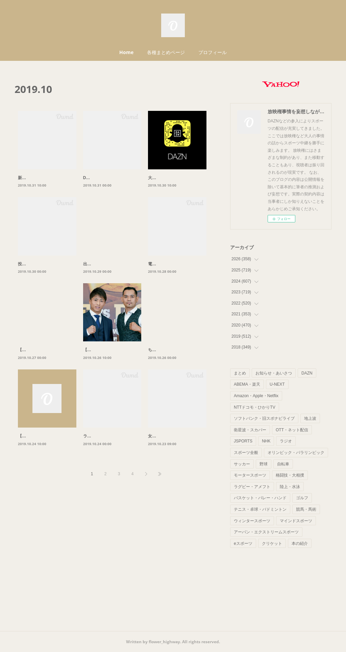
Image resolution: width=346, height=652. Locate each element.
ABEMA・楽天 (247, 384)
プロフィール (212, 52)
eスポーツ (243, 543)
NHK (266, 441)
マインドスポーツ (296, 520)
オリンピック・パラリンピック (296, 452)
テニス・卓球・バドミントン (260, 509)
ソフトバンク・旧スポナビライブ (264, 418)
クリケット (272, 543)
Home (126, 52)
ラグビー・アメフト (252, 486)
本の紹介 (300, 543)
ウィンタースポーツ (252, 520)
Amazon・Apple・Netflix (256, 395)
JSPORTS (243, 441)
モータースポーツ (250, 475)
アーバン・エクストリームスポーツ (266, 532)
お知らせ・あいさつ (273, 373)
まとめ (240, 373)
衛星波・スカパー (250, 430)
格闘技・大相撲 (290, 475)
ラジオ (286, 441)
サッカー (242, 464)
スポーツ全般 (246, 452)
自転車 (283, 464)
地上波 (310, 418)
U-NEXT (277, 384)
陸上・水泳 (290, 486)
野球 (264, 464)
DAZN (307, 373)
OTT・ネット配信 (292, 430)
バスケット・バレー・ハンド (260, 498)
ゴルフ (302, 498)
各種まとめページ (166, 52)
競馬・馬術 (306, 509)
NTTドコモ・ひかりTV (254, 407)
